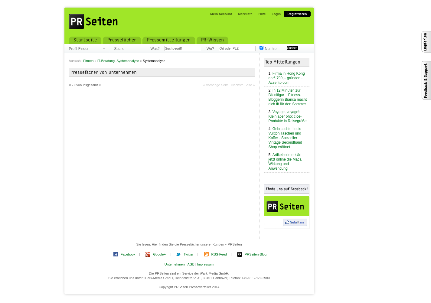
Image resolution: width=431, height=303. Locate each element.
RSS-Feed (219, 254)
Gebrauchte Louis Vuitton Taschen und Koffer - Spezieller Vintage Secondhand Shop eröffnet (285, 138)
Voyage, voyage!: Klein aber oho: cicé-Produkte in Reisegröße (288, 116)
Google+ (159, 254)
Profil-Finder (79, 49)
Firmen (88, 61)
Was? (155, 49)
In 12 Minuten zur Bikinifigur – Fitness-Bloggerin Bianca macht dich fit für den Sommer (288, 97)
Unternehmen (175, 264)
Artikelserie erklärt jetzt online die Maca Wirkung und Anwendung (285, 162)
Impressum (205, 264)
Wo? (210, 49)
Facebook (128, 254)
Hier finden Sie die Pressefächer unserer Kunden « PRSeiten (197, 244)
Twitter (188, 254)
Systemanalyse (154, 61)
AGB (191, 264)
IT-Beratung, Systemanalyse (118, 61)
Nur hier (271, 49)
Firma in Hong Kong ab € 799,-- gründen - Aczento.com (287, 78)
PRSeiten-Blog (255, 254)
